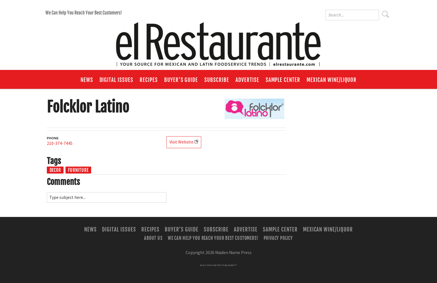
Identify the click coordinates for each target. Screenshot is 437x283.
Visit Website (181, 142)
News (87, 80)
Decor (55, 170)
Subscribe (216, 80)
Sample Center (283, 80)
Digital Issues (116, 80)
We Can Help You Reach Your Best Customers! (83, 13)
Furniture (78, 170)
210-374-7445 (59, 143)
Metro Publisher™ (225, 265)
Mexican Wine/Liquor (331, 80)
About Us (153, 238)
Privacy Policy (278, 238)
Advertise (247, 80)
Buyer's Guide (181, 80)
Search (386, 14)
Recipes (149, 80)
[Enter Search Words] (352, 15)
